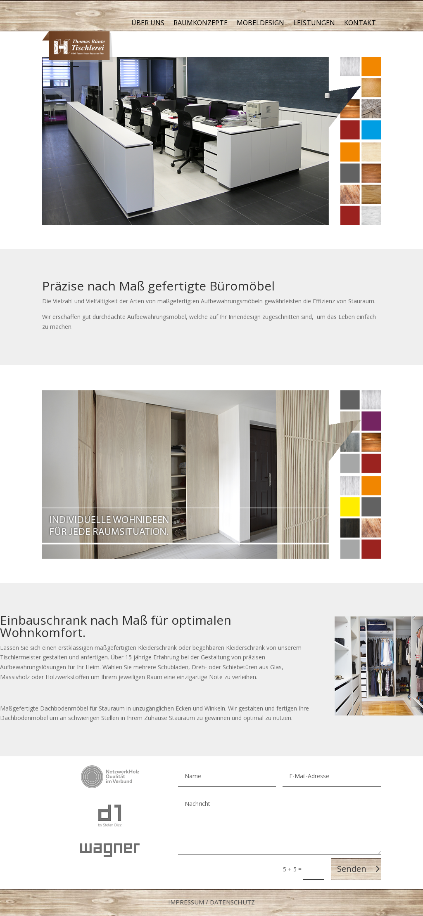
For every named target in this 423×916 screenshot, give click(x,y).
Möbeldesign (260, 23)
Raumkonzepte (200, 23)
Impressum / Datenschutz (211, 902)
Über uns (147, 23)
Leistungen (314, 23)
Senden (351, 868)
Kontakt (360, 23)
